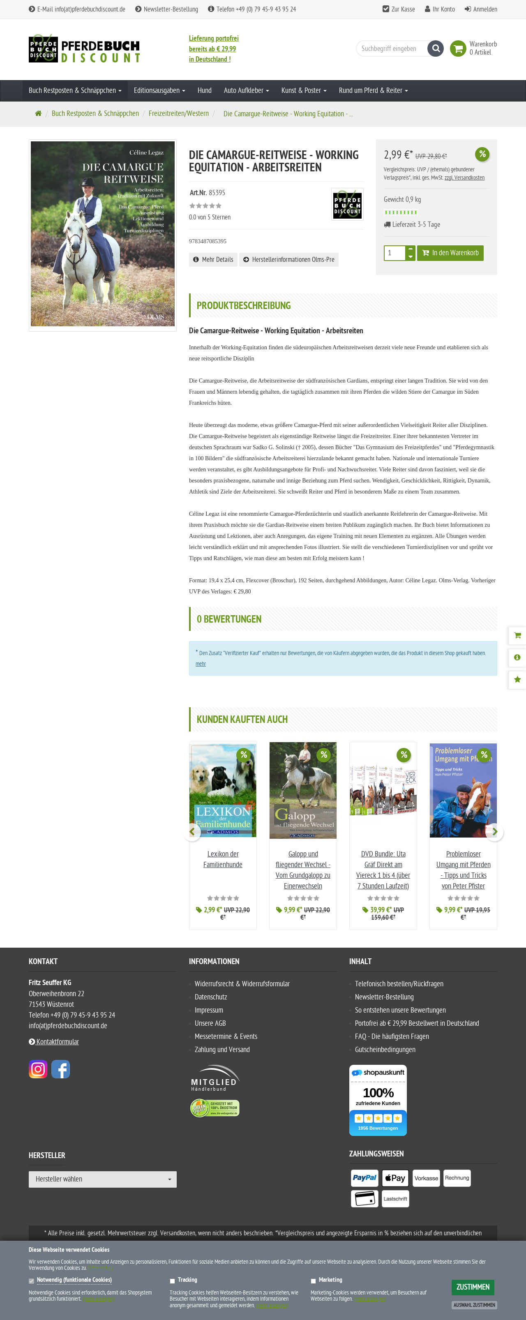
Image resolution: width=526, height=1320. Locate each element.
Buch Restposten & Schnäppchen (75, 90)
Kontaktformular (54, 1042)
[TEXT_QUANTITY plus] (410, 250)
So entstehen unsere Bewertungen (400, 1010)
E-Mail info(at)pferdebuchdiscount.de (77, 9)
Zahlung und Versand (222, 1049)
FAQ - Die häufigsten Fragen (392, 1036)
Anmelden (485, 9)
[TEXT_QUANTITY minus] (410, 255)
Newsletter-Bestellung (166, 9)
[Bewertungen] (517, 680)
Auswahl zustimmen (474, 1305)
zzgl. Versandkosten (464, 177)
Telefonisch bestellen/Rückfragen (399, 984)
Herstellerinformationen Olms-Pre (289, 259)
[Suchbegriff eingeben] (398, 48)
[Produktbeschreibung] (517, 658)
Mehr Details (213, 259)
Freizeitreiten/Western (179, 113)
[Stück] (395, 253)
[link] (460, 48)
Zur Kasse (403, 9)
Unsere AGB (210, 1023)
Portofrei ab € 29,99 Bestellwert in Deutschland (417, 1023)
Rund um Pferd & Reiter (373, 90)
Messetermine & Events (226, 1036)
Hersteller (47, 1156)
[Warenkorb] (517, 636)
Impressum (209, 1010)
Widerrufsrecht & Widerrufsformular (242, 984)
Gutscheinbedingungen (385, 1049)
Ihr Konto (444, 9)
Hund (205, 90)
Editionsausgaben (159, 90)
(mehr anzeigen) (99, 1298)
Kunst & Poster (304, 90)
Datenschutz (211, 997)
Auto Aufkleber (246, 90)
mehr (201, 663)
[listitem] (364, 1180)
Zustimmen (473, 1287)
